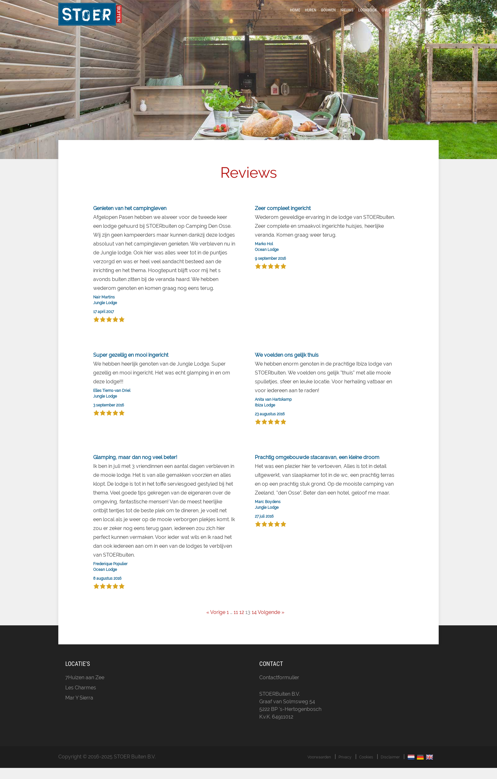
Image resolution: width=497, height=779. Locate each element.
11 (236, 624)
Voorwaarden (319, 768)
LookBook (367, 16)
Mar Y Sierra (79, 709)
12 (241, 624)
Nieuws (346, 16)
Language (404, 16)
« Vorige (215, 624)
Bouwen (328, 16)
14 (254, 624)
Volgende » (271, 624)
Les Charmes (80, 699)
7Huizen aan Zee (84, 689)
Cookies (366, 768)
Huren (310, 16)
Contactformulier (279, 689)
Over (386, 16)
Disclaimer (390, 768)
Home (295, 16)
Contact (426, 16)
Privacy (345, 768)
